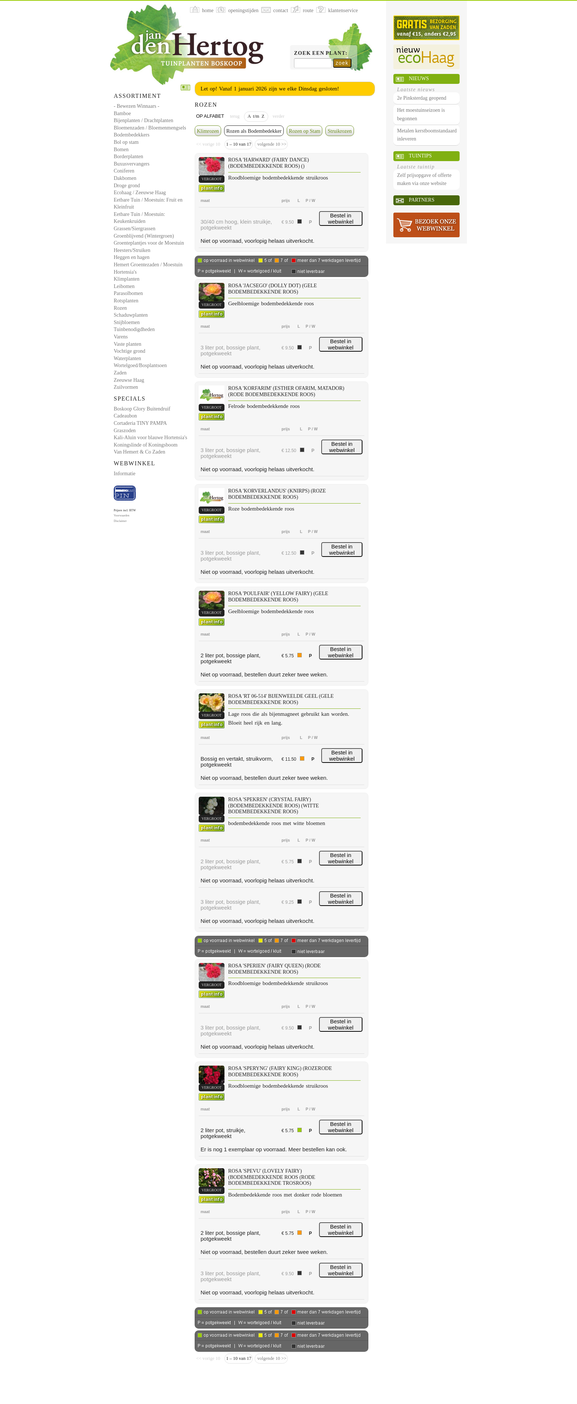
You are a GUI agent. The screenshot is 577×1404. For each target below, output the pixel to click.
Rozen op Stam (305, 131)
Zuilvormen (126, 387)
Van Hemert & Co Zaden (139, 452)
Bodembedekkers (131, 135)
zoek (342, 63)
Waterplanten (127, 358)
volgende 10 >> (271, 144)
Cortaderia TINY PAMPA (140, 423)
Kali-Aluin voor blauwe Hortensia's (150, 437)
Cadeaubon (125, 416)
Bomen (121, 149)
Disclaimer (120, 521)
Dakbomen (125, 178)
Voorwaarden (122, 515)
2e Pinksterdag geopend (421, 98)
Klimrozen (208, 131)
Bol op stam (126, 142)
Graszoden (125, 430)
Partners (421, 200)
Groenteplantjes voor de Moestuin (149, 243)
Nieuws (419, 78)
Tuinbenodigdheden (134, 329)
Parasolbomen (128, 293)
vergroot (212, 179)
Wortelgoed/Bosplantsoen (140, 365)
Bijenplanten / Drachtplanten (143, 120)
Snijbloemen (127, 322)
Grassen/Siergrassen (134, 228)
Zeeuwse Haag (129, 380)
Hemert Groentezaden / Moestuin (148, 264)
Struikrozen (339, 131)
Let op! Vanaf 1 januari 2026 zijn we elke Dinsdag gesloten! (270, 89)
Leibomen (124, 286)
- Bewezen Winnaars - (136, 106)
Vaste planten (127, 344)
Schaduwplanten (131, 315)
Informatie (124, 473)
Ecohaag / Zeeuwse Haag (140, 192)
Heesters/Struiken (132, 250)
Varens (121, 337)
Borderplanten (128, 156)
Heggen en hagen (131, 257)
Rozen (120, 308)
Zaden (120, 373)
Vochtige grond (129, 351)
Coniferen (124, 171)
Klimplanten (126, 279)
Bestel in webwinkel (340, 218)
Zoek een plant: (321, 53)
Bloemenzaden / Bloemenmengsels (150, 128)
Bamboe (122, 113)
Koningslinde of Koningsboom (145, 445)
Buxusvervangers (131, 164)
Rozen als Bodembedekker (254, 131)
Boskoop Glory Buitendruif (142, 409)
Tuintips (420, 156)
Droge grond (127, 185)
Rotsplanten (126, 300)
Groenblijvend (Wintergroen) (144, 236)
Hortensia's (125, 272)
